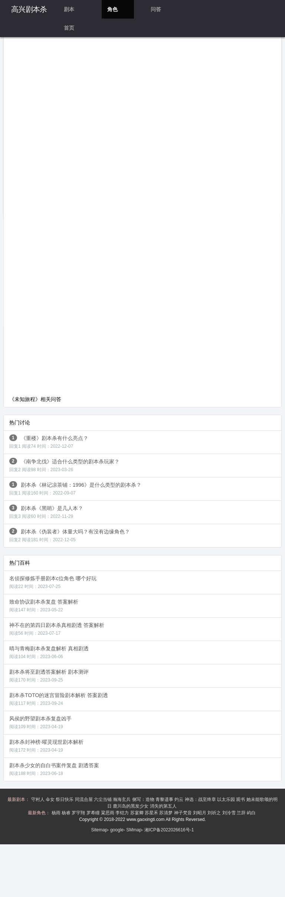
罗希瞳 (93, 812)
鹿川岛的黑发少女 (131, 806)
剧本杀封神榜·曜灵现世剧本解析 (46, 746)
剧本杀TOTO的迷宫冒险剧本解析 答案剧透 (58, 699)
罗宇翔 (79, 812)
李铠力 (122, 812)
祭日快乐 (65, 799)
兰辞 (242, 812)
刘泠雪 (229, 812)
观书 (241, 799)
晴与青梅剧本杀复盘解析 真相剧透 (49, 652)
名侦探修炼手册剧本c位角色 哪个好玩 (52, 582)
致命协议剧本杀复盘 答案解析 (43, 605)
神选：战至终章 (201, 799)
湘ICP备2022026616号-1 (169, 829)
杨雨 (57, 812)
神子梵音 (183, 812)
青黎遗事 (164, 799)
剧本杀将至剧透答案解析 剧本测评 (49, 676)
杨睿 (67, 812)
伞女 (51, 799)
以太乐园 (226, 799)
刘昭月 (200, 812)
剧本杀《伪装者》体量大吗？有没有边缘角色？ (69, 535)
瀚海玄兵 (122, 799)
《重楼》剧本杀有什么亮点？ (48, 441)
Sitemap (99, 829)
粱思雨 (108, 812)
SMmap (133, 829)
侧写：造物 (143, 799)
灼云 (179, 799)
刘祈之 (214, 812)
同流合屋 (84, 799)
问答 (156, 9)
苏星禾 (152, 812)
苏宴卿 (137, 812)
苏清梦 (166, 812)
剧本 (69, 9)
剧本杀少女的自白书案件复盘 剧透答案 (54, 769)
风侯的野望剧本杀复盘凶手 (40, 722)
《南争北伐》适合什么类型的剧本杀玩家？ (64, 465)
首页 (69, 28)
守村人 (38, 799)
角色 (112, 9)
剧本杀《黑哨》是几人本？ (46, 512)
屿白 (252, 812)
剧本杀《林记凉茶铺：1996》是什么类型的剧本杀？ (75, 488)
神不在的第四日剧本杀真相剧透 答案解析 (56, 629)
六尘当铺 (103, 799)
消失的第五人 (164, 806)
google (117, 829)
